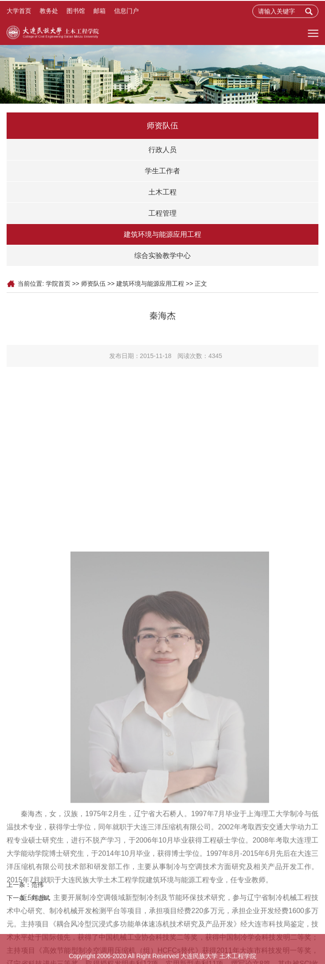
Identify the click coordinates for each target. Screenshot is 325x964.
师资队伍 (93, 283)
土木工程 (162, 192)
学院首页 (58, 283)
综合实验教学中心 (162, 255)
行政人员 (162, 149)
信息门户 (126, 11)
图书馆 (75, 11)
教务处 (49, 11)
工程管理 (162, 213)
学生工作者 (162, 171)
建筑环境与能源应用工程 (162, 234)
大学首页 (19, 11)
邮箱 (99, 11)
